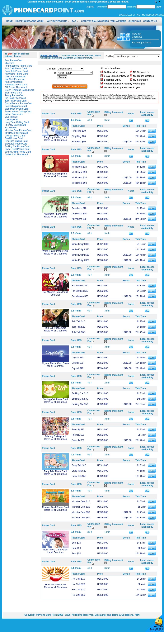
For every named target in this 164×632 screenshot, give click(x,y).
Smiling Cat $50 (80, 404)
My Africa (9, 63)
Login (158, 7)
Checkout (137, 37)
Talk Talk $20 (78, 327)
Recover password (141, 42)
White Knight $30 (80, 255)
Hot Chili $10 (78, 578)
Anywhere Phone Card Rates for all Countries (55, 215)
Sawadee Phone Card (16, 143)
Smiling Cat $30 (80, 398)
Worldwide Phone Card (16, 108)
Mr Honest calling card (16, 133)
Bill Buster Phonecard (16, 87)
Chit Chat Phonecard (15, 76)
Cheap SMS (134, 21)
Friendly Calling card (15, 125)
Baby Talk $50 (79, 476)
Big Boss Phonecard (15, 98)
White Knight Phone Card (18, 151)
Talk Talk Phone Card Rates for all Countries (55, 329)
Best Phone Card (13, 60)
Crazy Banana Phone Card (18, 103)
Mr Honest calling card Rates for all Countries (55, 175)
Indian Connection (14, 114)
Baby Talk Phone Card (16, 71)
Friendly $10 (78, 429)
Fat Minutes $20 (80, 291)
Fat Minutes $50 (80, 296)
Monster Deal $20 (81, 507)
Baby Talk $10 (79, 465)
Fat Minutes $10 (80, 285)
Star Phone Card (13, 92)
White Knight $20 (80, 249)
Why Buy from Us (57, 21)
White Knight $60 (80, 260)
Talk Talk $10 (78, 321)
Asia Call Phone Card (16, 68)
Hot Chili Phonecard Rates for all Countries (55, 586)
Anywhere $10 (79, 208)
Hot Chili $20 (78, 584)
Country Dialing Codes (95, 21)
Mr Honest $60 (79, 183)
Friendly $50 (78, 440)
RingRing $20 (79, 136)
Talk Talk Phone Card (15, 100)
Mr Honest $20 (79, 172)
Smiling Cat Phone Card (17, 146)
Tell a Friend (118, 21)
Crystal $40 (77, 368)
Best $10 (76, 542)
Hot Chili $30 (78, 589)
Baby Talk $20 (79, 470)
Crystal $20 (77, 363)
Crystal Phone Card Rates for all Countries (55, 364)
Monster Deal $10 (81, 501)
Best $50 (76, 553)
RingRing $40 (79, 141)
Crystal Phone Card (15, 135)
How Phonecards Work (30, 21)
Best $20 (76, 548)
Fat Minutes (11, 127)
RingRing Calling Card (16, 141)
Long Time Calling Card (17, 122)
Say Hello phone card (16, 106)
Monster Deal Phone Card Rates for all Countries (55, 508)
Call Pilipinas (11, 119)
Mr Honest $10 (79, 166)
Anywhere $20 (79, 213)
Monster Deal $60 (81, 517)
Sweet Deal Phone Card (17, 149)
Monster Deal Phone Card (18, 130)
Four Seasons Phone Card (18, 65)
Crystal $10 (77, 357)
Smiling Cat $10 (80, 393)
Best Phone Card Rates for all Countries (55, 551)
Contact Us (150, 21)
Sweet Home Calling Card (18, 111)
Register (90, 7)
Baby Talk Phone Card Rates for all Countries (55, 472)
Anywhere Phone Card (16, 74)
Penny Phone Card (14, 95)
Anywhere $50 (79, 219)
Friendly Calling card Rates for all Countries (55, 437)
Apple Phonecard (13, 82)
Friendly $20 (78, 435)
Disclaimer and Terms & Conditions (114, 615)
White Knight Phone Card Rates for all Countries (55, 252)
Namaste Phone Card (16, 84)
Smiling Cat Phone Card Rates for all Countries (55, 400)
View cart (136, 33)
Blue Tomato (11, 117)
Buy (10, 54)
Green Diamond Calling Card (19, 90)
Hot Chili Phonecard (15, 79)
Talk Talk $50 (78, 332)
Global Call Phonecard (16, 154)
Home (9, 21)
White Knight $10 (80, 244)
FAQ (74, 21)
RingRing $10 (79, 131)
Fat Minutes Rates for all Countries (55, 293)
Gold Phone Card (14, 138)
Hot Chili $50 (78, 595)
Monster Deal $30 (81, 512)
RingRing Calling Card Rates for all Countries (55, 138)
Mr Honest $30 (79, 177)
